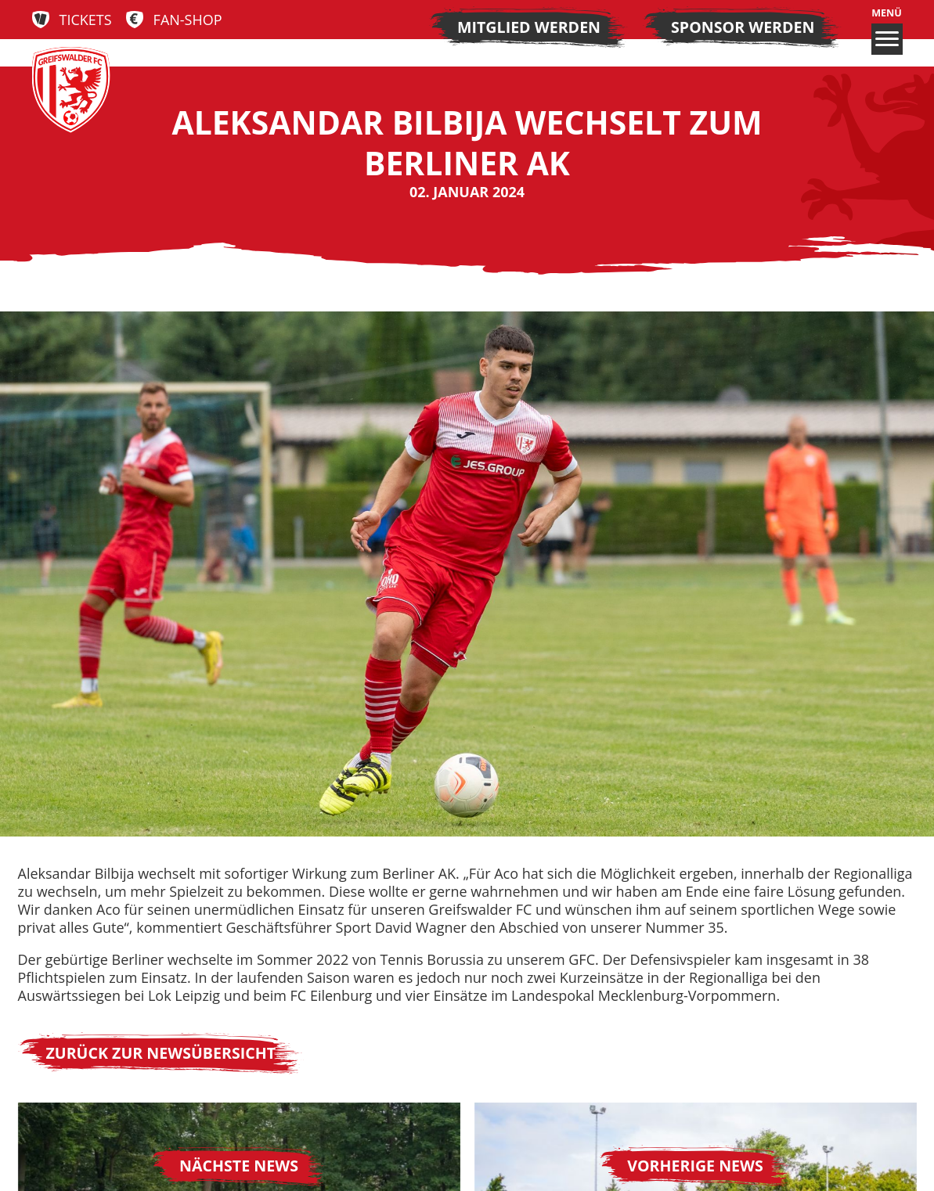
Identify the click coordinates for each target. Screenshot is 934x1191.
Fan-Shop (187, 20)
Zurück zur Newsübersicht (161, 1052)
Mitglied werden (528, 27)
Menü (887, 31)
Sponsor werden (742, 27)
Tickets (86, 20)
